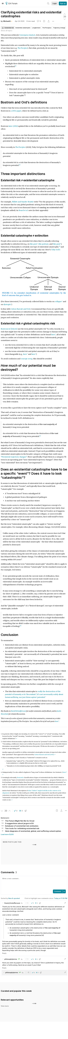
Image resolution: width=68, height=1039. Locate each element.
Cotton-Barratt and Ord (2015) (44, 754)
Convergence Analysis (27, 35)
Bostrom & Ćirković (9, 329)
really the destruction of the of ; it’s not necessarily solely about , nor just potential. (34, 694)
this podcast (43, 244)
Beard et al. (23, 210)
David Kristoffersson (18, 711)
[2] (19, 165)
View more (5, 1004)
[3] (59, 246)
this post (33, 244)
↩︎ (16, 738)
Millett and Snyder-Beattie (23, 202)
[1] (15, 66)
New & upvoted (14, 898)
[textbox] (33, 882)
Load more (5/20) (7, 834)
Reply (4, 953)
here (53, 335)
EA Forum (11, 3)
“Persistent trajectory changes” (14, 457)
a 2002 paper (16, 111)
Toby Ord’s (55, 250)
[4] (40, 436)
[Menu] (2, 3)
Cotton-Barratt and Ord (20, 309)
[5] (20, 626)
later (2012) (13, 126)
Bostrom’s (20, 777)
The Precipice (22, 48)
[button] (15, 810)
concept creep (26, 359)
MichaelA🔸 (8, 21)
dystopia (7, 304)
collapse (58, 302)
